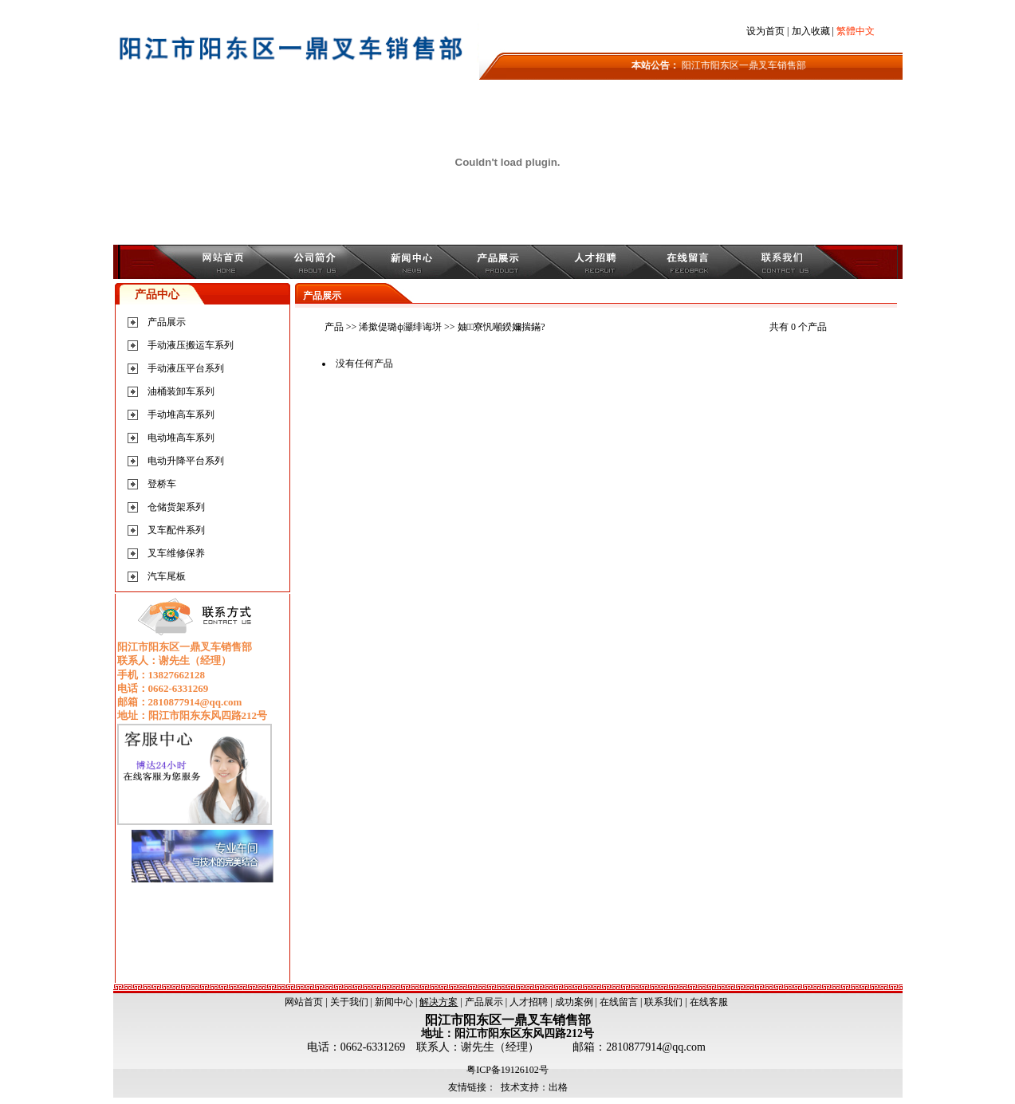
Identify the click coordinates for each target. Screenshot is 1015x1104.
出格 (558, 1087)
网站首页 (304, 1002)
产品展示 (167, 322)
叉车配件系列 (176, 530)
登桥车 (162, 483)
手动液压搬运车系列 (191, 345)
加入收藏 (811, 31)
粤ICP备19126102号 (507, 1069)
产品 (334, 326)
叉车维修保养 (176, 553)
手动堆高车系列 (181, 414)
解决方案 (438, 1002)
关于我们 (349, 1002)
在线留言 (619, 1002)
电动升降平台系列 (186, 460)
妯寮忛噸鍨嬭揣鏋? (501, 326)
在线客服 (709, 1002)
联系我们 (663, 1002)
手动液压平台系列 (186, 368)
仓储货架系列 (176, 507)
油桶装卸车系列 (181, 391)
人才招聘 (528, 1002)
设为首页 (765, 31)
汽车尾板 (167, 576)
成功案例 (574, 1002)
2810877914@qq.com (656, 1047)
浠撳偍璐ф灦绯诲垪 (400, 326)
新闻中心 (394, 1002)
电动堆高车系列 (181, 437)
